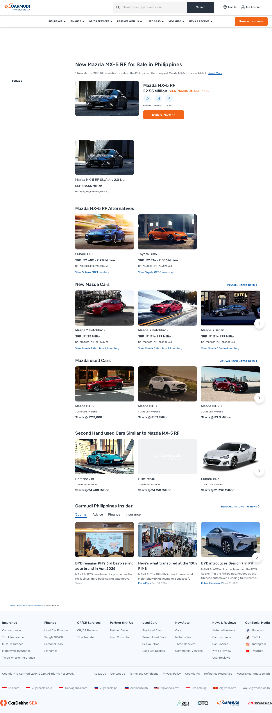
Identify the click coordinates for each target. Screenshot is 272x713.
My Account (251, 7)
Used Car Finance (56, 630)
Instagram (255, 644)
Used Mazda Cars (244, 361)
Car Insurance (11, 630)
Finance (75, 21)
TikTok (253, 637)
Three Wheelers (185, 644)
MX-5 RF (169, 114)
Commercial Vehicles (189, 650)
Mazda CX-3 (84, 406)
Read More (215, 73)
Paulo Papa (145, 583)
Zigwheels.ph (106, 688)
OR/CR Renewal (87, 630)
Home (12, 606)
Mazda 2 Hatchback (90, 330)
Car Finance (220, 644)
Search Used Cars (154, 637)
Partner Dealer (119, 630)
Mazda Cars (248, 285)
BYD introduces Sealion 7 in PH (227, 563)
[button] (259, 324)
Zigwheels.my (166, 688)
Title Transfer (86, 637)
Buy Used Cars (152, 630)
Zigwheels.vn (224, 688)
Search (200, 7)
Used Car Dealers (153, 650)
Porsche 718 (84, 479)
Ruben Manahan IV (212, 583)
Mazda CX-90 (211, 406)
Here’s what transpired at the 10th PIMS (167, 566)
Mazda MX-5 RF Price (193, 91)
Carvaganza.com (73, 688)
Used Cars (154, 21)
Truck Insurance (13, 637)
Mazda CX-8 (147, 406)
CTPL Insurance (12, 644)
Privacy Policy (172, 673)
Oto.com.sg (196, 688)
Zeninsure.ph (136, 688)
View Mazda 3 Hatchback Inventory (160, 348)
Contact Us (117, 673)
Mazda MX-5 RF (159, 85)
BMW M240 (146, 479)
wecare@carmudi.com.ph (253, 673)
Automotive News (247, 506)
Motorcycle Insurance (16, 650)
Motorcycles (183, 637)
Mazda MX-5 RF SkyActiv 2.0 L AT (100, 180)
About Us (100, 673)
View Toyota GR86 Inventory (156, 272)
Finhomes (50, 650)
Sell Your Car (150, 644)
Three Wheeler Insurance (18, 657)
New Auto (174, 21)
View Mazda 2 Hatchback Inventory (97, 348)
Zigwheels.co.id (39, 688)
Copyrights (192, 673)
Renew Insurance (251, 21)
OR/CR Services (99, 21)
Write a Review (221, 650)
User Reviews (221, 657)
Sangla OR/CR (53, 637)
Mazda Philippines (36, 606)
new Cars (21, 606)
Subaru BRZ (84, 254)
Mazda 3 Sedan (212, 330)
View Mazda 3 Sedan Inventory (220, 348)
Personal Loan (53, 644)
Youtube (254, 651)
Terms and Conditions (143, 673)
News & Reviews (199, 21)
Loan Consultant (121, 637)
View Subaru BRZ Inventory (92, 272)
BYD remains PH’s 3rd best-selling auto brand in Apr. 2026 (104, 566)
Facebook (255, 630)
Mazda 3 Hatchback (153, 330)
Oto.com (10, 688)
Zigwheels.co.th (256, 688)
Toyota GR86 (148, 254)
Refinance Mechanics (218, 673)
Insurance (55, 21)
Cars (178, 630)
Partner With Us (128, 21)
